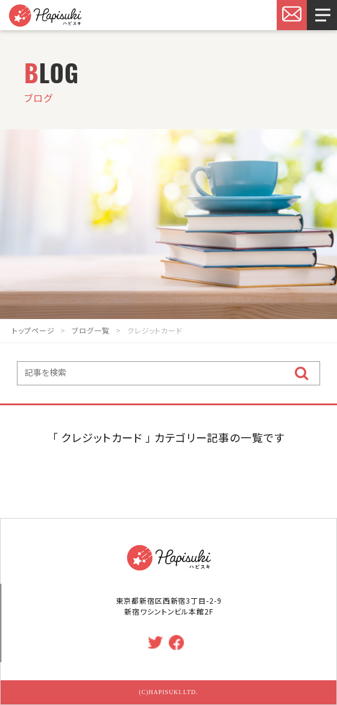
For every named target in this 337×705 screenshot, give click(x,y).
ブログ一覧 (91, 330)
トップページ (33, 330)
